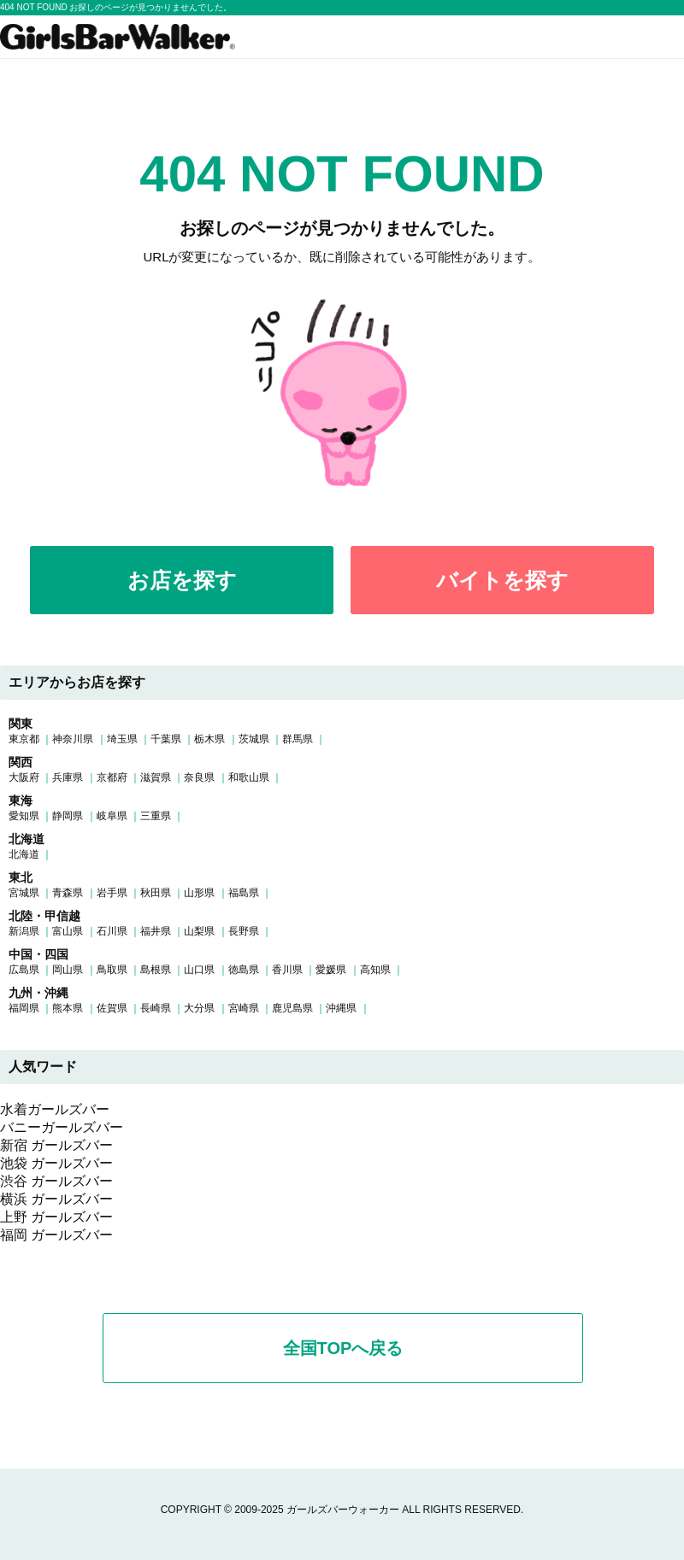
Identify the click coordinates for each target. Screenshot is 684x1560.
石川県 (112, 931)
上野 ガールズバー (56, 1217)
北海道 (24, 854)
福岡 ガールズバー (56, 1235)
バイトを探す (502, 580)
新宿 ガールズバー (56, 1145)
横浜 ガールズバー (56, 1199)
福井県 (155, 931)
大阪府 (24, 777)
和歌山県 (248, 777)
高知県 (375, 970)
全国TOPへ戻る (343, 1348)
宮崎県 (243, 1008)
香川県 (287, 970)
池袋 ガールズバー (56, 1163)
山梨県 (199, 931)
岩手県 (112, 893)
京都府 (112, 777)
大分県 (199, 1008)
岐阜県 (112, 816)
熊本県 (67, 1008)
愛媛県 (330, 970)
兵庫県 (67, 777)
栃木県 (209, 739)
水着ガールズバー (54, 1109)
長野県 (243, 931)
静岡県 (67, 816)
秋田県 (155, 893)
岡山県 (67, 970)
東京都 (24, 739)
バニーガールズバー (61, 1127)
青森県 (67, 893)
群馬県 (297, 739)
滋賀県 (155, 777)
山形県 (199, 893)
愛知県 (24, 816)
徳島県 (243, 970)
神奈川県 (72, 739)
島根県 (155, 970)
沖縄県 (341, 1008)
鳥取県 (112, 970)
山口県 (199, 970)
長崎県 (155, 1008)
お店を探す (182, 580)
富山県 (67, 931)
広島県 (24, 970)
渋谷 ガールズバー (56, 1181)
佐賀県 (112, 1008)
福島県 (243, 893)
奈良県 (199, 777)
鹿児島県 (292, 1008)
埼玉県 (122, 739)
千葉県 (165, 739)
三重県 (155, 816)
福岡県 (24, 1008)
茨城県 (254, 739)
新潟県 (24, 931)
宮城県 (24, 893)
